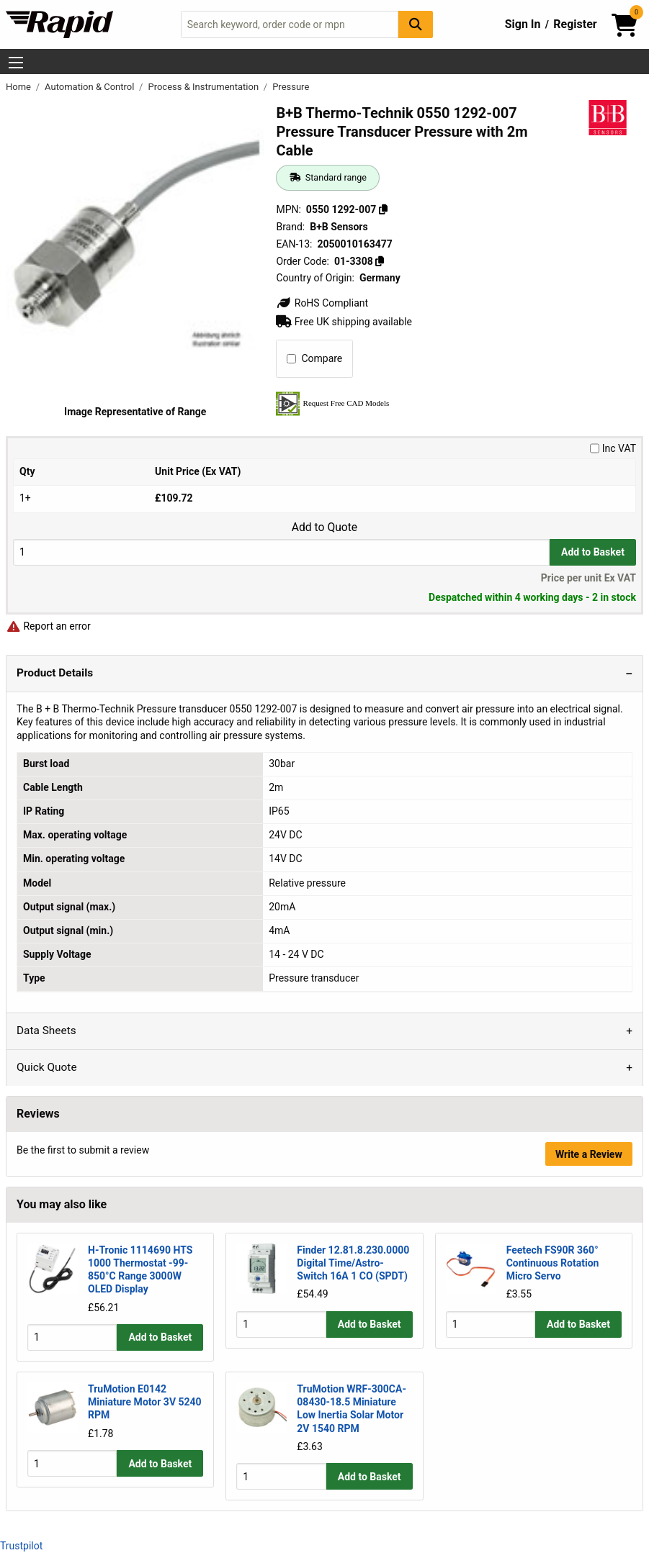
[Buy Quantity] (281, 552)
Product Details (55, 672)
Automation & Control (91, 86)
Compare (314, 358)
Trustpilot (21, 1545)
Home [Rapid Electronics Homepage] (19, 86)
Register (574, 24)
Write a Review (588, 1154)
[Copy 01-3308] (379, 261)
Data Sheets (46, 1030)
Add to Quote (324, 527)
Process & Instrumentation (204, 86)
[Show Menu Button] (16, 62)
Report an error (48, 626)
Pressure (290, 86)
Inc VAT (613, 448)
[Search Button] (415, 24)
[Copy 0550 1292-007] (383, 209)
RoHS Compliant (322, 303)
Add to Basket (593, 552)
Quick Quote (47, 1067)
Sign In (523, 24)
